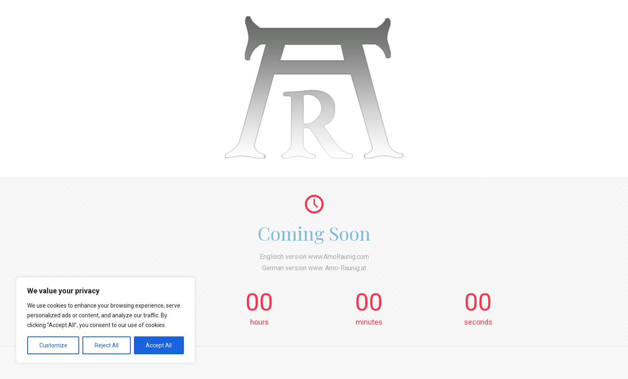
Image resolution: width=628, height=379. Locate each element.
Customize (53, 345)
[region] (105, 320)
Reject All (107, 345)
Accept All (159, 345)
